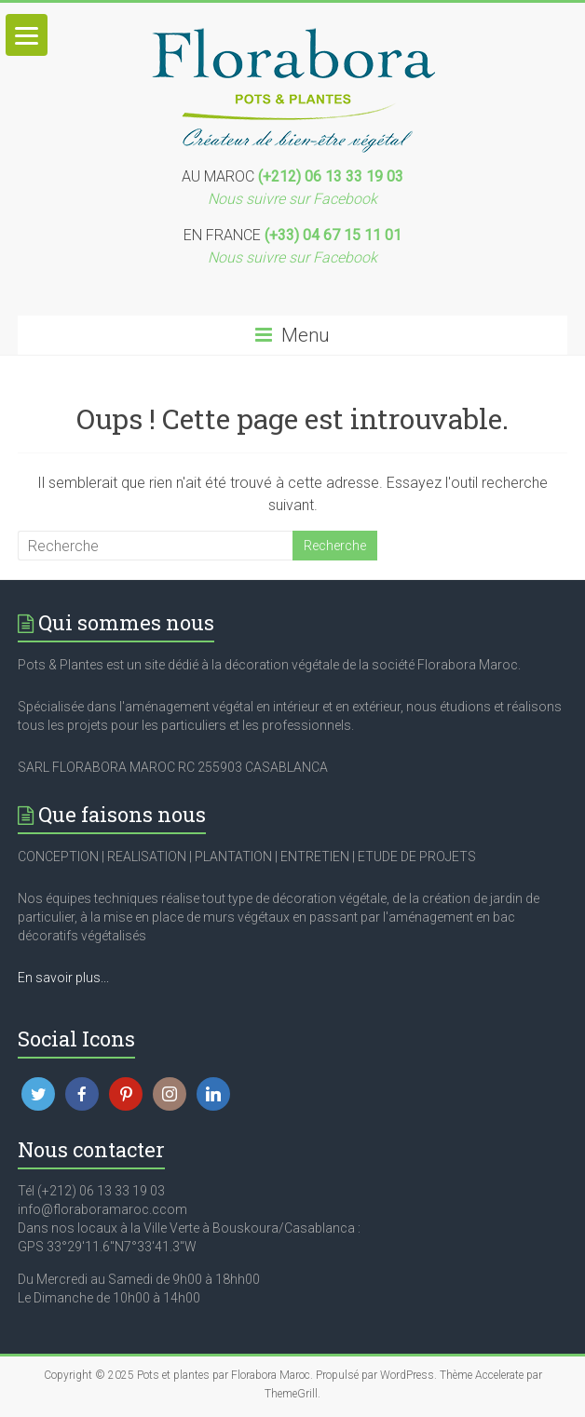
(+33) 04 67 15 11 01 (333, 235)
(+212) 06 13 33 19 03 (330, 176)
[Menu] (27, 35)
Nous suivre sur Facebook (292, 199)
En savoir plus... (63, 977)
